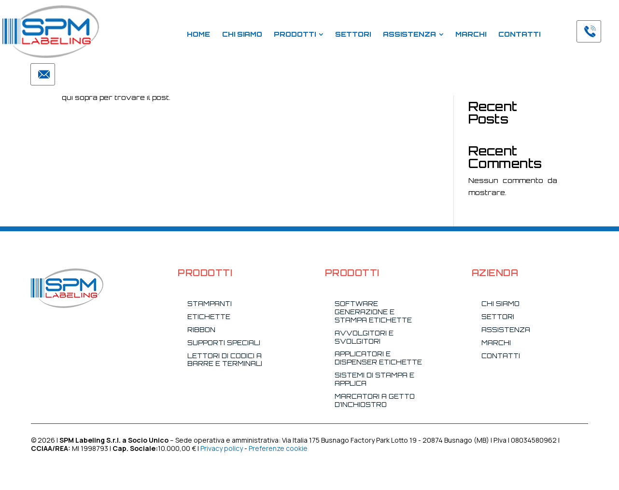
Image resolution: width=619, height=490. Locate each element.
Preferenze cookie (278, 448)
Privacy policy (221, 448)
